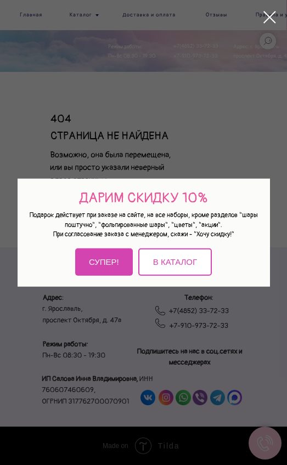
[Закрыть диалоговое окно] (270, 17)
